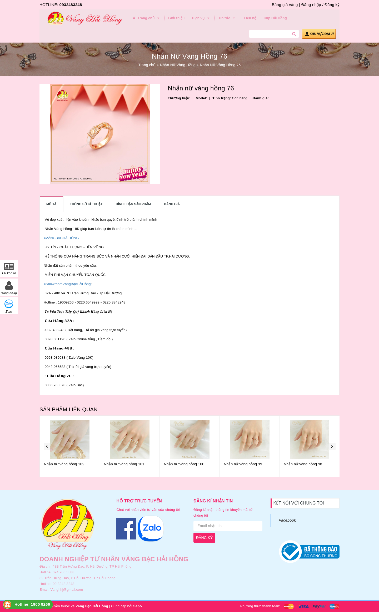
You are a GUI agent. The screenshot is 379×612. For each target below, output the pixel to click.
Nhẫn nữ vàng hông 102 (124, 464)
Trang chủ (146, 18)
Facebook (287, 520)
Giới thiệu (176, 18)
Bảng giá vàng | (286, 4)
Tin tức (227, 18)
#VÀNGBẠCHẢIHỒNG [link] (61, 238)
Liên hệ (250, 18)
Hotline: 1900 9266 (32, 604)
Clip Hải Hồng (275, 18)
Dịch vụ (201, 18)
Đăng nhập (311, 4)
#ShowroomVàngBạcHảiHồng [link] (67, 284)
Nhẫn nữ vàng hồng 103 (64, 464)
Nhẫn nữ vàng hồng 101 (184, 464)
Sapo (137, 606)
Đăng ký (332, 4)
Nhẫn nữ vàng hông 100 (243, 464)
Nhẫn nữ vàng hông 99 (302, 464)
